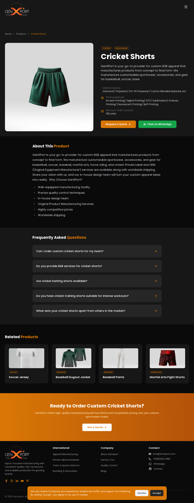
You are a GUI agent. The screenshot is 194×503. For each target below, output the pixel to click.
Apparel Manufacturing (65, 454)
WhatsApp (157, 463)
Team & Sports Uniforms (66, 465)
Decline (142, 493)
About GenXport (109, 454)
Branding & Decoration (65, 471)
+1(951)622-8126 (159, 458)
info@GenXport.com (162, 453)
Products (21, 33)
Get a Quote (97, 427)
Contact (156, 468)
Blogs (103, 471)
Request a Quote (118, 124)
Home (8, 33)
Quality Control (109, 465)
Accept (157, 493)
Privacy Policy (96, 494)
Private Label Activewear (66, 459)
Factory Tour (108, 459)
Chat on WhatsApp (157, 124)
